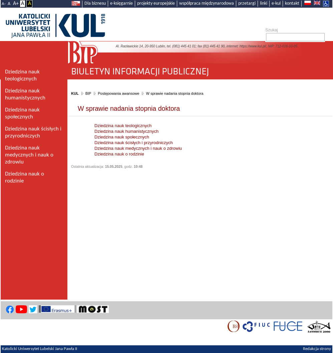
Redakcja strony (317, 349)
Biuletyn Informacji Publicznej (200, 69)
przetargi (247, 3)
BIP (88, 93)
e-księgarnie (121, 3)
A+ (16, 3)
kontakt (292, 3)
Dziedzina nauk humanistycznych (126, 131)
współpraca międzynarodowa (206, 3)
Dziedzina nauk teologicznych (122, 125)
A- (4, 4)
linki (263, 3)
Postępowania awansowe (118, 93)
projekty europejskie (156, 3)
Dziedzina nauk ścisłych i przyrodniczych (133, 142)
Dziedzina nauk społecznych (121, 136)
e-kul (276, 3)
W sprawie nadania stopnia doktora (174, 93)
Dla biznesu (95, 3)
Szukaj (271, 30)
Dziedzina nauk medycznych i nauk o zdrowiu (138, 148)
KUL (75, 93)
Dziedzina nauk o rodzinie (119, 153)
